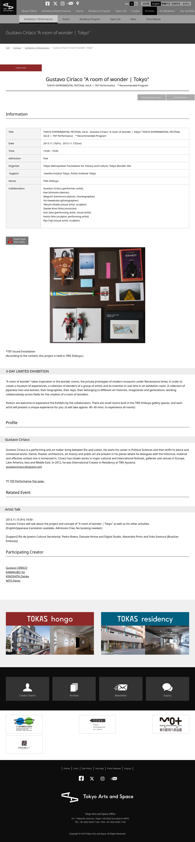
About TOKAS (29, 11)
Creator (136, 11)
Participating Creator (152, 97)
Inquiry (167, 695)
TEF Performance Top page (27, 481)
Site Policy (87, 768)
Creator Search (27, 695)
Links (75, 768)
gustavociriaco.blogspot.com (24, 467)
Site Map (99, 768)
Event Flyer (20, 240)
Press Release (153, 19)
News (133, 19)
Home (67, 768)
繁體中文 (166, 3)
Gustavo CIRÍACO (16, 568)
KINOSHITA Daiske (17, 576)
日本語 (146, 3)
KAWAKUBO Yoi (15, 572)
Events (80, 11)
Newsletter (121, 695)
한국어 (186, 3)
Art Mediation (167, 11)
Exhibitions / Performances (38, 19)
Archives (150, 11)
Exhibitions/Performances (56, 11)
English (156, 3)
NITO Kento (13, 581)
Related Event (180, 97)
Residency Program (99, 11)
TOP (8, 47)
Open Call (120, 11)
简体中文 (176, 3)
